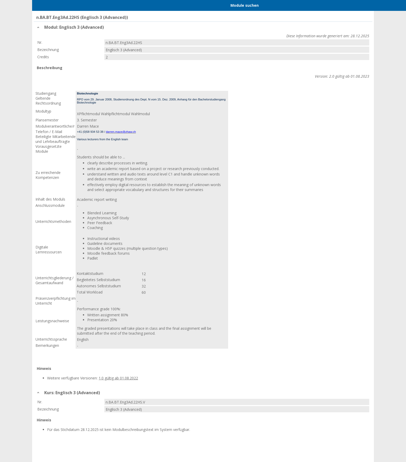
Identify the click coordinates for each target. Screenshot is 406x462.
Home (63, 5)
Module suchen (244, 5)
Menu (43, 5)
